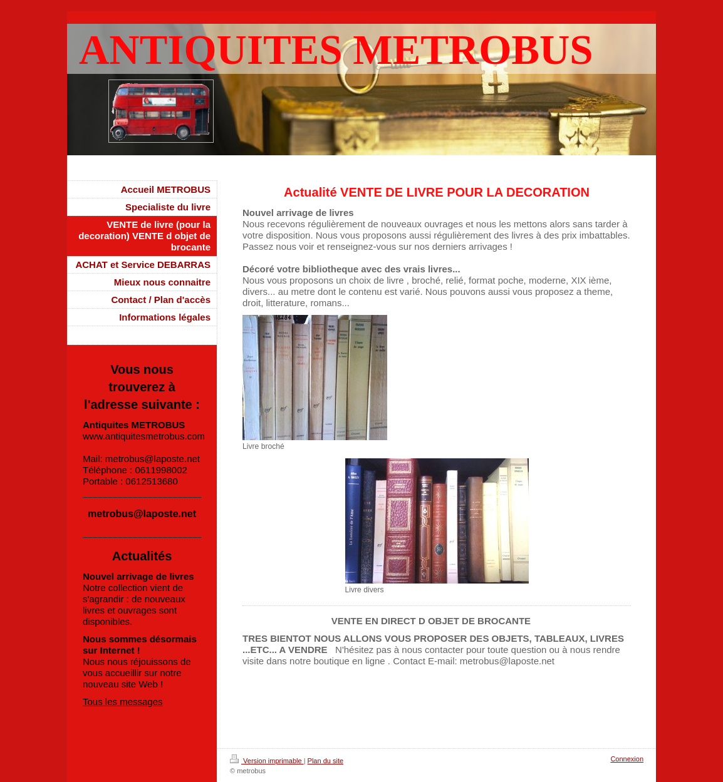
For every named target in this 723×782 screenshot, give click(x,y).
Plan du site (325, 760)
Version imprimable (267, 760)
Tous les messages (123, 701)
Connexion (626, 759)
